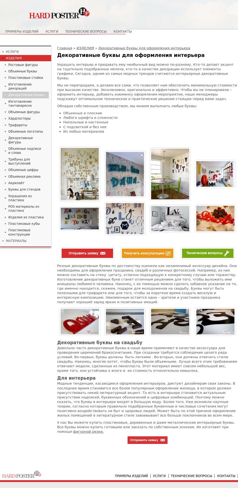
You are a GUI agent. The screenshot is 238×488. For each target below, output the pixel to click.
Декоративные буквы (26, 95)
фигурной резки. (88, 431)
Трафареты (17, 125)
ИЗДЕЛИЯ (85, 48)
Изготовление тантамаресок (20, 103)
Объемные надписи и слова (24, 151)
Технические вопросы (86, 31)
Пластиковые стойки (25, 78)
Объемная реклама (24, 176)
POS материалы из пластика (23, 208)
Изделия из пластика (26, 217)
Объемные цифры (23, 170)
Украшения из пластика (20, 198)
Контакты (123, 31)
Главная (64, 48)
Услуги (51, 31)
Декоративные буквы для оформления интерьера (144, 48)
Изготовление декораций (20, 86)
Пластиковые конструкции (19, 232)
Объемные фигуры (24, 112)
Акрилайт (16, 183)
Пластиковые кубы (24, 224)
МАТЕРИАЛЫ (16, 241)
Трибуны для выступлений (19, 161)
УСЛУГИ (12, 52)
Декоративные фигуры (20, 140)
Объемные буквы (22, 71)
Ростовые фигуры (23, 65)
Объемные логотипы (25, 131)
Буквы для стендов (24, 189)
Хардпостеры (19, 118)
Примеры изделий (21, 31)
